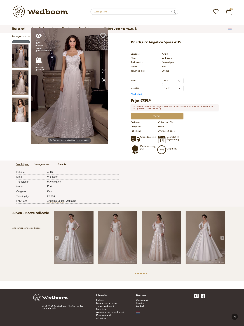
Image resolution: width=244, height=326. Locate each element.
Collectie (135, 122)
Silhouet (135, 53)
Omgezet (136, 126)
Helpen (100, 300)
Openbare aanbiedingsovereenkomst (110, 310)
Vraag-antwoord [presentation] (43, 164)
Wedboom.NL (64, 306)
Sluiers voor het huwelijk (120, 29)
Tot (235, 317)
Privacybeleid (103, 315)
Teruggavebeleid (105, 306)
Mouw (134, 66)
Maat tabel (136, 94)
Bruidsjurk (18, 29)
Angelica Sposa (166, 131)
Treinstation (137, 62)
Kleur (133, 58)
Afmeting (101, 318)
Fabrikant (136, 130)
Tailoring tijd (138, 70)
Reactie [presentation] (62, 164)
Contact (140, 306)
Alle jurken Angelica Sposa (26, 228)
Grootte (135, 87)
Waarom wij (142, 300)
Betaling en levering (106, 303)
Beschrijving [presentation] (22, 164)
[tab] (22, 165)
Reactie (140, 303)
